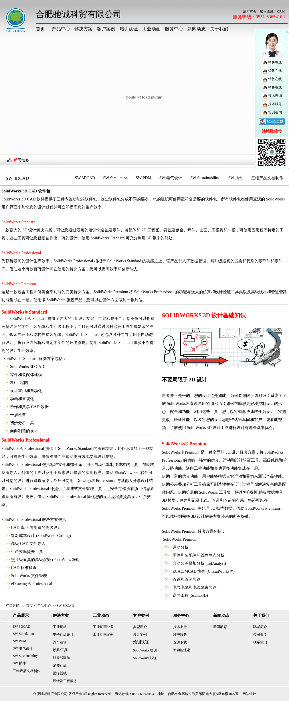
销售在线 (272, 62)
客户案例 (106, 28)
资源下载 (180, 642)
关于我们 (219, 28)
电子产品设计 (63, 635)
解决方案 (83, 28)
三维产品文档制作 (267, 178)
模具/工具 (60, 650)
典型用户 (140, 627)
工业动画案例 (103, 635)
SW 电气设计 (170, 178)
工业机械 (60, 627)
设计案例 (140, 635)
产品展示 (21, 615)
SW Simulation (115, 178)
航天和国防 (61, 658)
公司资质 (260, 635)
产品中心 (61, 28)
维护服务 (180, 635)
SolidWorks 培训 (145, 650)
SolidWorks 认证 (145, 658)
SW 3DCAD (85, 178)
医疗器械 (60, 673)
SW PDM (143, 178)
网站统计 (249, 694)
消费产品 (60, 665)
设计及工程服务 (65, 681)
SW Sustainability (205, 178)
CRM (281, 11)
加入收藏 (267, 11)
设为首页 (249, 11)
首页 (40, 28)
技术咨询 (272, 96)
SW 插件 (235, 178)
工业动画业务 (103, 627)
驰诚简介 (260, 627)
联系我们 (260, 642)
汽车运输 (60, 642)
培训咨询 (272, 112)
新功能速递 (181, 650)
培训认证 (129, 28)
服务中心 (174, 28)
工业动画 (151, 28)
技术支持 (180, 627)
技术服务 (272, 104)
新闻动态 (196, 28)
